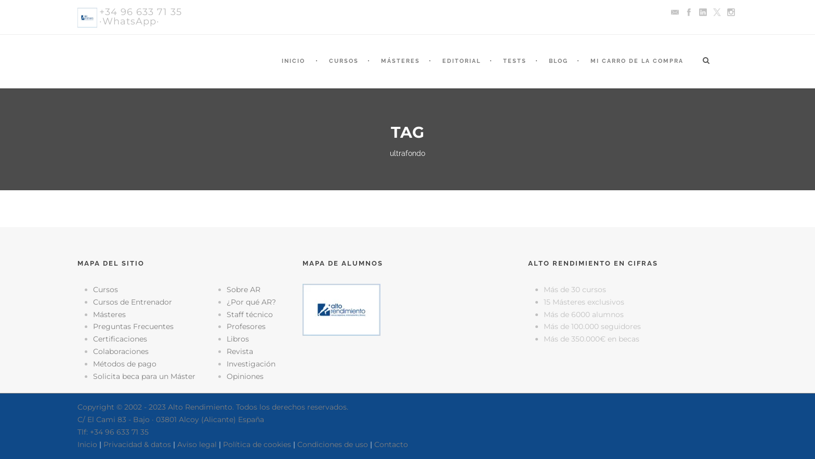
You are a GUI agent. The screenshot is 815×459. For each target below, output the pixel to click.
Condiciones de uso (332, 444)
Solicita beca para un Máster (144, 376)
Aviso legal (197, 444)
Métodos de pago (124, 364)
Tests (515, 61)
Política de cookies (257, 444)
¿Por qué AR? (251, 302)
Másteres (400, 61)
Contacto (391, 444)
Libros (238, 339)
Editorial (461, 61)
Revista (240, 351)
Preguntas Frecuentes (133, 326)
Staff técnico (250, 314)
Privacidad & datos (137, 444)
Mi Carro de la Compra (636, 61)
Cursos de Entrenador (132, 302)
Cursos (344, 61)
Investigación (251, 364)
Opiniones (245, 376)
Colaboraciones (121, 351)
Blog (558, 61)
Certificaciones (120, 339)
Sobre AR (243, 289)
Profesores (246, 326)
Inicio (293, 61)
